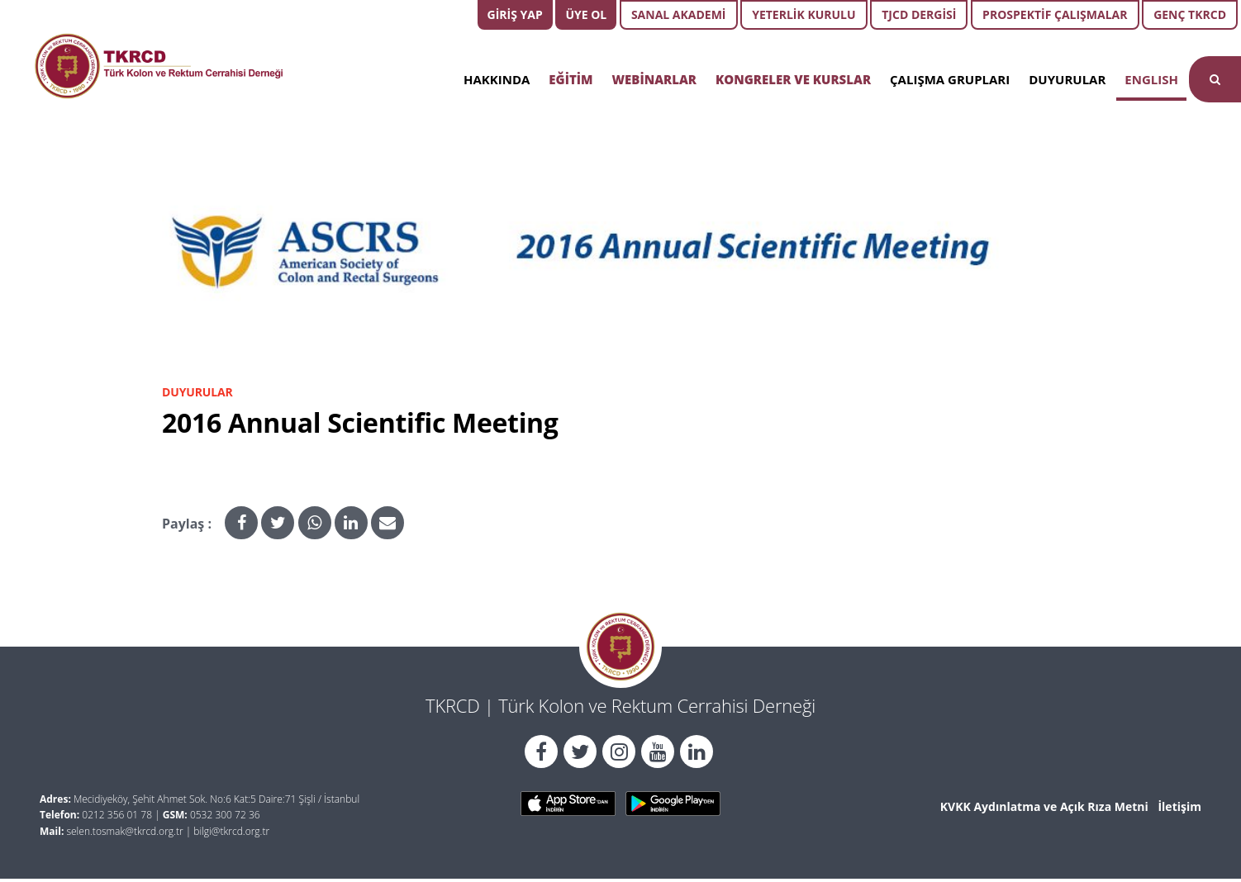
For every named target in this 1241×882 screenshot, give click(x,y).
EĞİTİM (570, 79)
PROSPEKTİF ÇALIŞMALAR (1054, 14)
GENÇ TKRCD (1189, 14)
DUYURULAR (1067, 79)
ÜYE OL (585, 14)
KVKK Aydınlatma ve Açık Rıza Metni (1044, 806)
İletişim (1179, 806)
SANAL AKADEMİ (678, 14)
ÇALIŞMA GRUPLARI (950, 79)
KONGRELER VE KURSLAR (793, 79)
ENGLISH (1151, 79)
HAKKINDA (497, 79)
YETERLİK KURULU (803, 14)
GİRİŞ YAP (515, 14)
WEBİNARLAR (654, 79)
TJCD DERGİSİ (919, 14)
